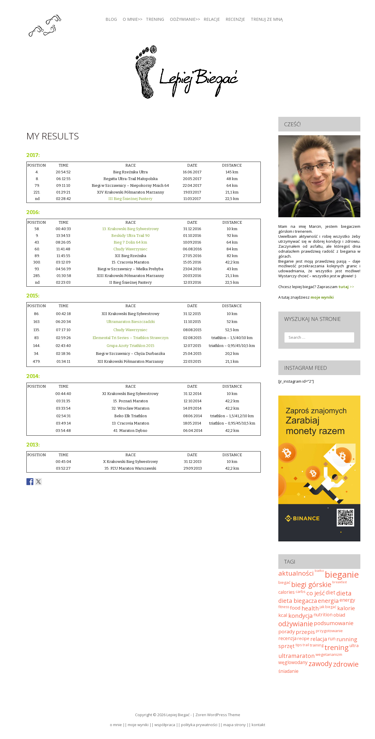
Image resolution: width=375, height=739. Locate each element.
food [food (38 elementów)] (295, 607)
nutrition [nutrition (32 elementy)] (323, 615)
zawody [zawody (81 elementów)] (320, 663)
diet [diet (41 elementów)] (330, 592)
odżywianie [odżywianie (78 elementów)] (295, 623)
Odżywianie (182, 19)
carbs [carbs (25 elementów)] (301, 591)
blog (111, 19)
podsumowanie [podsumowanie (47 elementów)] (334, 623)
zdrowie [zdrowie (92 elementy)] (346, 664)
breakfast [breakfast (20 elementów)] (339, 582)
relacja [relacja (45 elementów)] (318, 638)
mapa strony (234, 724)
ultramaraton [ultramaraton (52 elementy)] (296, 656)
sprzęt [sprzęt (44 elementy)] (286, 645)
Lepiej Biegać (178, 714)
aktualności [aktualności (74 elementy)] (296, 573)
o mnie (116, 724)
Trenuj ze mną (267, 19)
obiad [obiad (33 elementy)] (339, 615)
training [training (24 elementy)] (316, 645)
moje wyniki (322, 297)
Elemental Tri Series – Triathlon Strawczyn (130, 338)
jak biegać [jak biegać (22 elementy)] (328, 606)
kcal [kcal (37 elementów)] (282, 615)
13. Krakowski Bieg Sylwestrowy (130, 229)
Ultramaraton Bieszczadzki (130, 321)
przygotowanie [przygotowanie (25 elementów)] (329, 630)
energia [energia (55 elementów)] (328, 601)
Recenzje (235, 19)
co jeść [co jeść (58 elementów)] (315, 593)
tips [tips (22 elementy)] (299, 644)
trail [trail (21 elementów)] (306, 644)
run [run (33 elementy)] (331, 638)
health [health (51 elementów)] (310, 608)
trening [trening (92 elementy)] (336, 647)
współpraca (164, 724)
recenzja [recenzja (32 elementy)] (287, 638)
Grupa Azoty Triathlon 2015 (130, 345)
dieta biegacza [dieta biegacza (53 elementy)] (297, 601)
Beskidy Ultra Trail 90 (130, 235)
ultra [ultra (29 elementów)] (354, 645)
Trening (155, 19)
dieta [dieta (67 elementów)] (344, 593)
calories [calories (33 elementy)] (286, 592)
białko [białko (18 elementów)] (319, 571)
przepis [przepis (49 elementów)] (305, 632)
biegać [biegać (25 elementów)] (284, 582)
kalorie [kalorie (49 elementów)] (346, 608)
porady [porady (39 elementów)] (286, 631)
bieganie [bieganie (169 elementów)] (342, 574)
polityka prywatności (199, 724)
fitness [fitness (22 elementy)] (283, 606)
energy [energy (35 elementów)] (347, 600)
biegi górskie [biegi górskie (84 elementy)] (311, 584)
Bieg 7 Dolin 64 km (130, 242)
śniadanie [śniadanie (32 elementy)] (288, 671)
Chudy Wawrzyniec (130, 249)
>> (346, 286)
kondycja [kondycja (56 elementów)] (300, 616)
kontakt (258, 724)
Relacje (212, 19)
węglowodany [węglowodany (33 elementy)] (293, 662)
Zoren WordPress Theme (217, 714)
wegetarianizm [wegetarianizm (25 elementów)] (329, 654)
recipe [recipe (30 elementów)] (303, 638)
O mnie (130, 19)
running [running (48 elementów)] (346, 639)
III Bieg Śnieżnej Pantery (130, 198)
